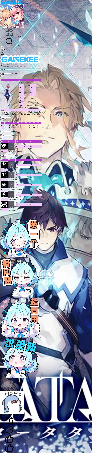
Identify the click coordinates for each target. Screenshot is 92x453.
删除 (1, 119)
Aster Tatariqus (8, 215)
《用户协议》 (22, 66)
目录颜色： (2, 74)
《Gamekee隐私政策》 (14, 66)
